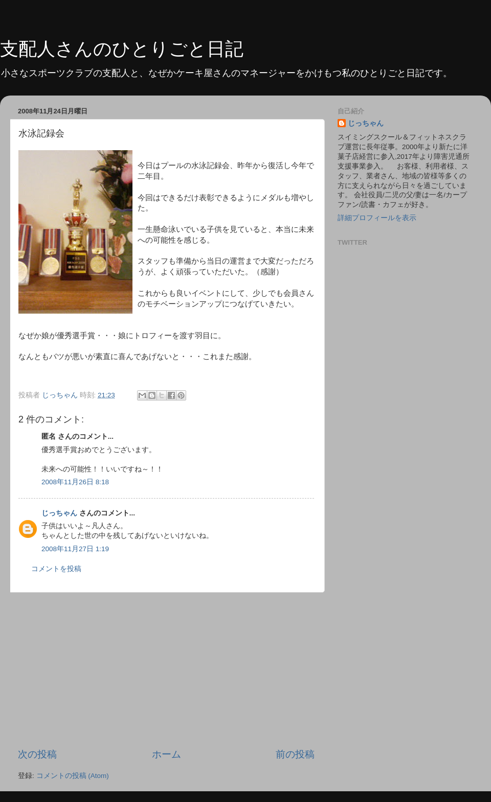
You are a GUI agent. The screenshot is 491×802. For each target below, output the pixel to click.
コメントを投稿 (56, 569)
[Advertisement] (166, 670)
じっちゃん (59, 513)
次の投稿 (37, 754)
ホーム (166, 754)
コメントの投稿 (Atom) (72, 776)
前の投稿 (295, 754)
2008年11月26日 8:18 (75, 482)
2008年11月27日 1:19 (75, 549)
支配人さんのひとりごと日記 (121, 48)
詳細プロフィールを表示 (377, 218)
